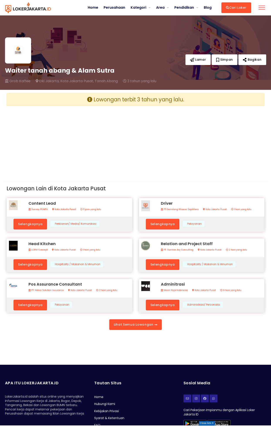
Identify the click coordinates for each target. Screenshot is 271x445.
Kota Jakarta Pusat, (77, 81)
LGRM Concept (38, 249)
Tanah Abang (106, 81)
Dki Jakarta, (47, 81)
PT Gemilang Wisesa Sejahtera (180, 209)
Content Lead (42, 203)
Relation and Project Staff (187, 243)
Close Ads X (207, 423)
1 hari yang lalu (241, 209)
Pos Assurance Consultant (55, 284)
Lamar (198, 59)
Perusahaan (114, 7)
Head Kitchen (42, 243)
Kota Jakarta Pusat (64, 209)
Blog (208, 7)
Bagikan (252, 59)
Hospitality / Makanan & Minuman (77, 264)
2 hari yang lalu (236, 249)
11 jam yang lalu (90, 209)
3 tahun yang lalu (139, 81)
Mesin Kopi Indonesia (174, 290)
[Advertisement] (69, 140)
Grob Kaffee (17, 81)
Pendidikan (184, 7)
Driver (167, 203)
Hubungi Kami (104, 404)
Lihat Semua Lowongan (135, 324)
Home (93, 7)
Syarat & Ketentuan (109, 418)
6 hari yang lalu (230, 290)
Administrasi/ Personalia (203, 304)
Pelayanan (194, 224)
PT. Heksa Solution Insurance (46, 290)
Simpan (224, 59)
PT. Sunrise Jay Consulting (177, 249)
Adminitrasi (173, 284)
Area (160, 7)
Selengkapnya (30, 224)
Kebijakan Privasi (106, 411)
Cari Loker (236, 7)
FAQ (97, 425)
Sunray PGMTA (38, 209)
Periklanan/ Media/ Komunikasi (75, 224)
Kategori (138, 7)
